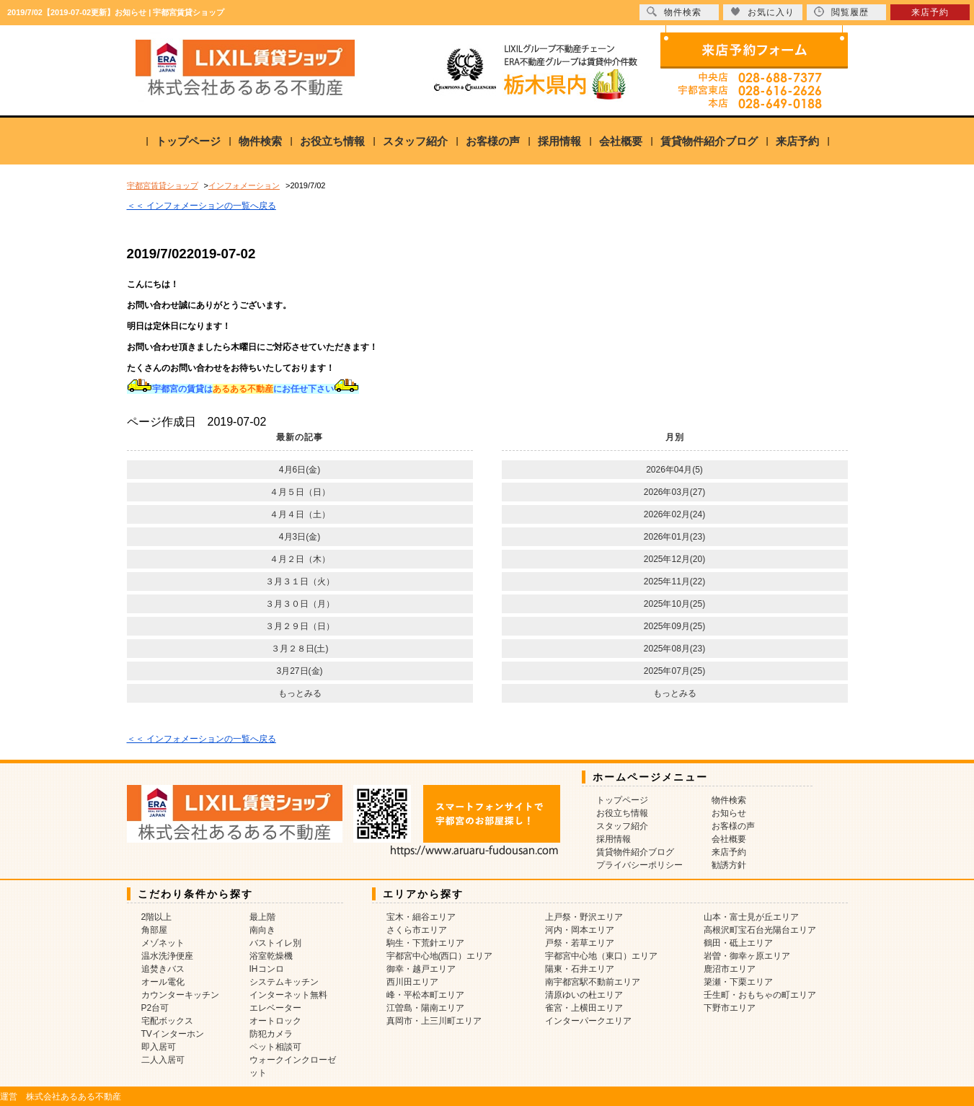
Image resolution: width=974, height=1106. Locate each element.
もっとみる (300, 693)
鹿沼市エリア (730, 969)
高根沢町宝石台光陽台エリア (760, 930)
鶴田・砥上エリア (738, 943)
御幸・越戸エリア (421, 969)
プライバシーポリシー (639, 865)
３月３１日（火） (300, 581)
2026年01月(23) (674, 537)
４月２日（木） (300, 559)
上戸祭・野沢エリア (584, 917)
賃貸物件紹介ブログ (709, 141)
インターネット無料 (288, 995)
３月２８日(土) (300, 649)
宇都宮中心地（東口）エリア (601, 956)
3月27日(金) (299, 671)
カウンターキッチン (180, 995)
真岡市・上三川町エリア (434, 1021)
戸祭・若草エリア (579, 943)
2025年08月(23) (674, 649)
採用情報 (559, 141)
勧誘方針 (729, 865)
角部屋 (154, 930)
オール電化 (163, 982)
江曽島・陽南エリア (425, 1008)
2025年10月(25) (674, 604)
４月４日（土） (300, 514)
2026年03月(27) (674, 492)
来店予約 (797, 141)
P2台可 (155, 1008)
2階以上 (156, 917)
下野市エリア (730, 1008)
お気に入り (762, 11)
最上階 (262, 917)
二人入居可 (163, 1060)
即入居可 (158, 1047)
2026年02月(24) (674, 514)
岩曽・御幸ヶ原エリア (747, 956)
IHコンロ (266, 969)
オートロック (275, 1021)
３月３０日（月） (300, 604)
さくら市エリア (416, 930)
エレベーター (275, 1008)
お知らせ (729, 813)
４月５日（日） (300, 492)
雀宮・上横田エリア (584, 1008)
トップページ (188, 141)
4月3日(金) (299, 537)
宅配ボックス (167, 1021)
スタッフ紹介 (415, 141)
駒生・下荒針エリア (425, 943)
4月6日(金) (299, 470)
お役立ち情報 (332, 141)
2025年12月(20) (674, 559)
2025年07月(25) (674, 671)
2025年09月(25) (674, 626)
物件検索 (260, 141)
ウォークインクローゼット (292, 1066)
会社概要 (620, 141)
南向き (262, 930)
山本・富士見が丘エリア (751, 917)
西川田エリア (412, 982)
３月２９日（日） (300, 626)
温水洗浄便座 (167, 956)
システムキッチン (284, 982)
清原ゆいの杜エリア (584, 995)
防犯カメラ (271, 1034)
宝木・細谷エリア (421, 917)
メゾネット (163, 943)
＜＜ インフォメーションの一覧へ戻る (201, 206)
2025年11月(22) (674, 581)
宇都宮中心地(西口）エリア (439, 956)
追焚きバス (163, 969)
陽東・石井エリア (579, 969)
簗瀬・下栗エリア (738, 982)
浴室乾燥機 (271, 956)
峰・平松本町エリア (425, 995)
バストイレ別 (275, 943)
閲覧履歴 (841, 11)
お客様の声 (493, 141)
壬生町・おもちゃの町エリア (760, 995)
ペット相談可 (275, 1047)
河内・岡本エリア (579, 930)
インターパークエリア (588, 1021)
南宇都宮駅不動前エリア (592, 982)
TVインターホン (172, 1034)
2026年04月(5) (674, 470)
